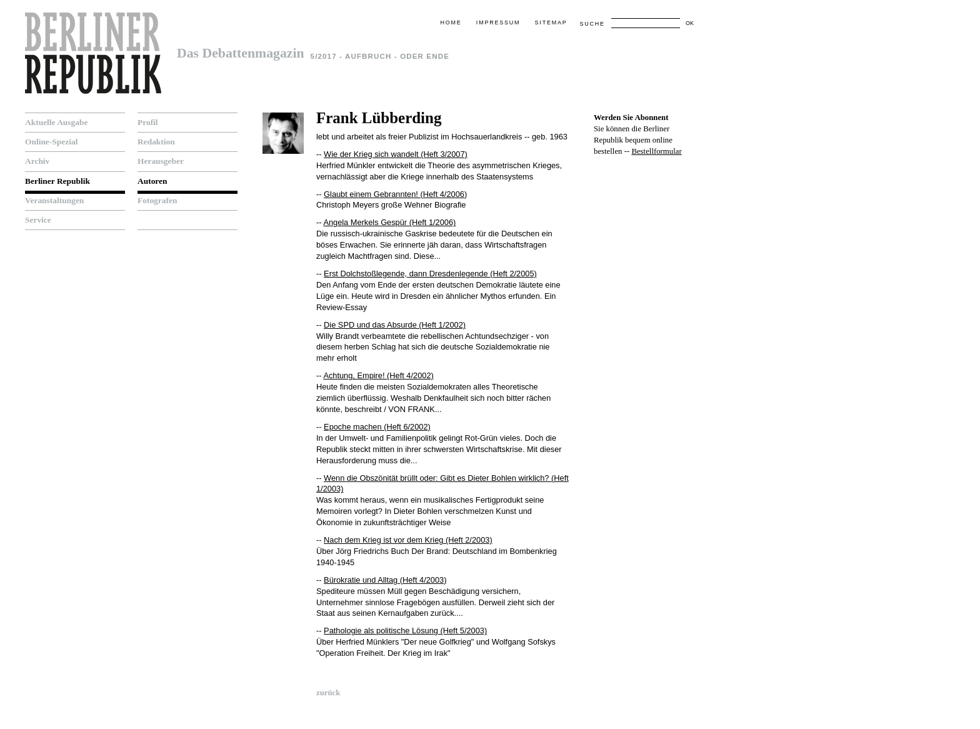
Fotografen (157, 200)
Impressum (498, 22)
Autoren (153, 181)
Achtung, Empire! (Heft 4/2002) (378, 375)
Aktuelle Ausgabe (56, 122)
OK (690, 23)
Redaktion (156, 141)
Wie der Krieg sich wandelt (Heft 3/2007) (396, 154)
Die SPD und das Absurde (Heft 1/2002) (395, 324)
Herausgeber (161, 161)
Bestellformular (656, 151)
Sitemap (551, 22)
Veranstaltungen (54, 200)
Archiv (37, 161)
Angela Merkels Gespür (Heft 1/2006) (389, 222)
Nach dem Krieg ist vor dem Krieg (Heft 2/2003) (408, 540)
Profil (148, 122)
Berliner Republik (57, 181)
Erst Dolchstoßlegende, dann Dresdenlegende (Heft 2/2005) (430, 273)
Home (450, 22)
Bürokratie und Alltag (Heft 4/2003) (385, 580)
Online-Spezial (51, 141)
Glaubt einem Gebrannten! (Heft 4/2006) (395, 194)
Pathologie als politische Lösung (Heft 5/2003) (405, 630)
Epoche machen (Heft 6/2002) (377, 426)
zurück (328, 692)
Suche (591, 24)
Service (38, 219)
